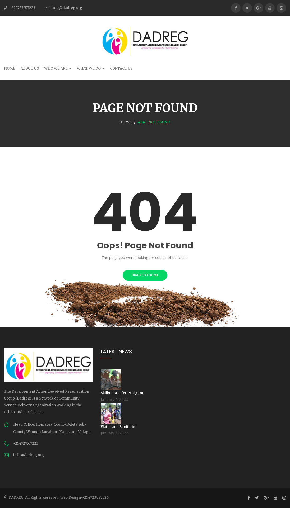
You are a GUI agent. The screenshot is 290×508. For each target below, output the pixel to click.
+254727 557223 (22, 8)
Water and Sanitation (119, 427)
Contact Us (121, 68)
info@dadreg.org (67, 8)
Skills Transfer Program (122, 393)
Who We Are (56, 68)
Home (9, 68)
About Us (30, 68)
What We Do (89, 68)
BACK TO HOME (145, 275)
